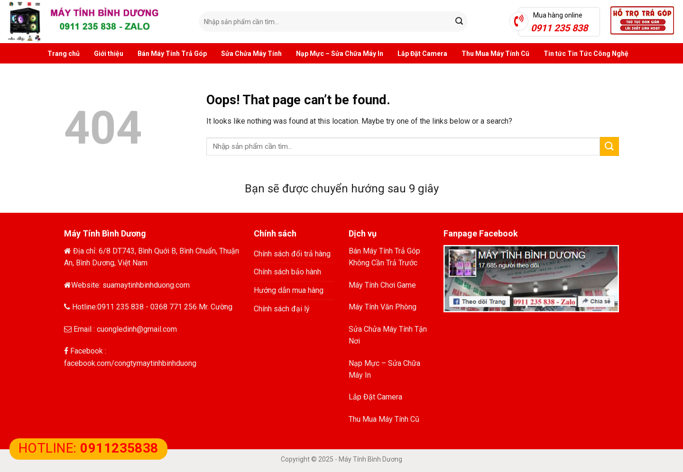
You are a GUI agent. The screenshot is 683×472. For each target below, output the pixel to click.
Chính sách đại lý (282, 308)
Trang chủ (63, 53)
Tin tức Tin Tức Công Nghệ (586, 53)
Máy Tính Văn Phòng (382, 306)
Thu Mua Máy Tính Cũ (495, 53)
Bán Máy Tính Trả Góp (172, 53)
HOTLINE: (88, 448)
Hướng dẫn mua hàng (288, 290)
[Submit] (459, 22)
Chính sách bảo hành (287, 271)
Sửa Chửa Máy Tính (251, 53)
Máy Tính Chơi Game (382, 285)
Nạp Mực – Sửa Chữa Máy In (339, 53)
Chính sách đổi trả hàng (292, 253)
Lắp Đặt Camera (422, 53)
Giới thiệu (108, 53)
